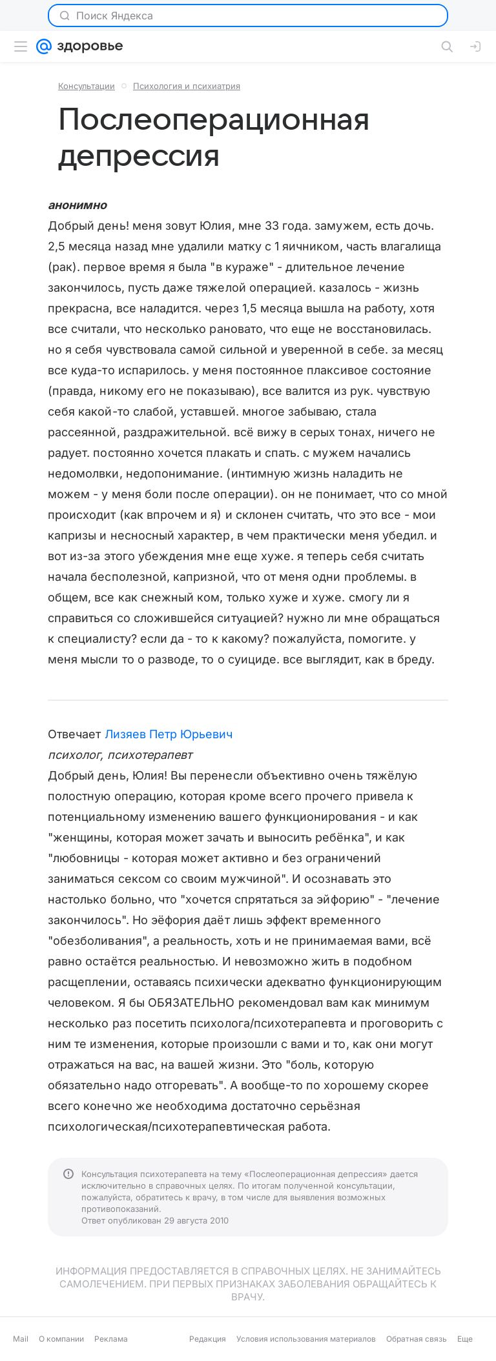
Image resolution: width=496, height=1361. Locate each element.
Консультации (86, 86)
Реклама (111, 1339)
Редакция (207, 1339)
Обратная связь (416, 1339)
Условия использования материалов (306, 1339)
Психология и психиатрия (186, 86)
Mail (20, 1339)
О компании (61, 1339)
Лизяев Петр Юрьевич (169, 734)
